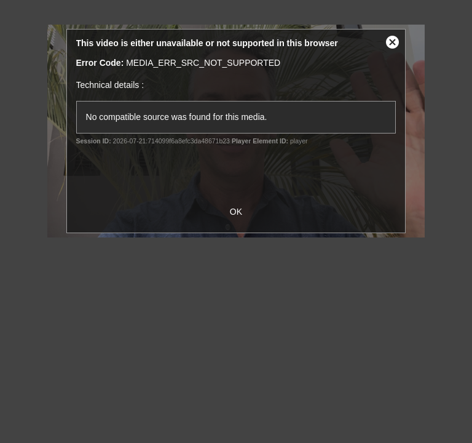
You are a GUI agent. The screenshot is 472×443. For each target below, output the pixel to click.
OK (236, 212)
